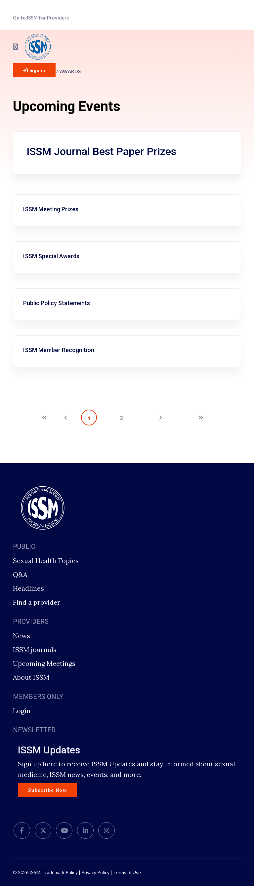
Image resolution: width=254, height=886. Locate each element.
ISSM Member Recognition (58, 349)
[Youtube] (64, 831)
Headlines (28, 588)
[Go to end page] (201, 417)
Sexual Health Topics (46, 560)
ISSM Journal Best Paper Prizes (101, 151)
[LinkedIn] (85, 831)
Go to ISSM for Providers (41, 17)
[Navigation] (15, 46)
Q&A (20, 574)
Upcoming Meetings (44, 663)
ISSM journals (35, 649)
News (21, 635)
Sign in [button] (34, 70)
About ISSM (31, 677)
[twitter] (43, 831)
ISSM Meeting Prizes (50, 209)
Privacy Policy (95, 872)
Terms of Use (127, 872)
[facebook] (22, 831)
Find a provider (36, 602)
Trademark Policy (60, 872)
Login (21, 710)
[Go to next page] (160, 417)
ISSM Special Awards (51, 256)
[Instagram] (106, 831)
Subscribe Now (47, 790)
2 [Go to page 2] (121, 417)
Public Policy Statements (56, 303)
